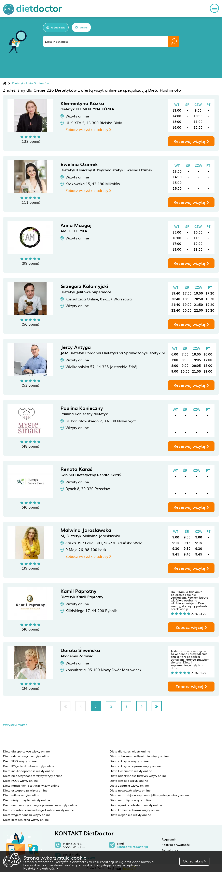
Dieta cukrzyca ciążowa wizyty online (135, 766)
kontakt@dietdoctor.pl (132, 846)
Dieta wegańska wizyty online (130, 815)
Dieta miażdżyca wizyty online (130, 800)
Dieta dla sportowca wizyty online (26, 751)
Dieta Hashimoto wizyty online (131, 771)
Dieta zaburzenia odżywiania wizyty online (139, 756)
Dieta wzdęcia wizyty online (129, 780)
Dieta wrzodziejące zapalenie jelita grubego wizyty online (149, 795)
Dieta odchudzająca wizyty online (26, 756)
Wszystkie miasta (15, 725)
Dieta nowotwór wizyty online (130, 790)
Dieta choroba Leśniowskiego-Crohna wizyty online (38, 810)
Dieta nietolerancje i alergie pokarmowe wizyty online (40, 805)
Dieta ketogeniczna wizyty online (26, 820)
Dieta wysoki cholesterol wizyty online (136, 805)
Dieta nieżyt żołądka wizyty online (26, 800)
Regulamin (169, 839)
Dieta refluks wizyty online (21, 795)
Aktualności (170, 850)
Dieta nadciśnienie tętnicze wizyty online (31, 785)
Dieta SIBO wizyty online (20, 761)
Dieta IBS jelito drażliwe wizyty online (28, 766)
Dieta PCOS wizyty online (20, 780)
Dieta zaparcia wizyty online (129, 785)
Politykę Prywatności (40, 868)
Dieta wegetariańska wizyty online (27, 815)
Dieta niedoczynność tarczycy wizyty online (32, 776)
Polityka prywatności (176, 845)
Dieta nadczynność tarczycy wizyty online (138, 776)
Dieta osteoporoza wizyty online (25, 790)
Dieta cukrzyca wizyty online (129, 761)
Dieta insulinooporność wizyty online (28, 771)
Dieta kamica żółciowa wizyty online (135, 810)
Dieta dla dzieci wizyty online (130, 751)
